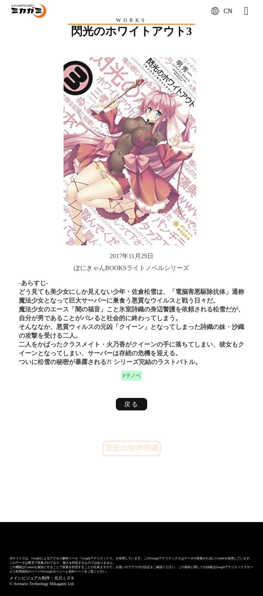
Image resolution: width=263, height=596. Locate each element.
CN (228, 11)
